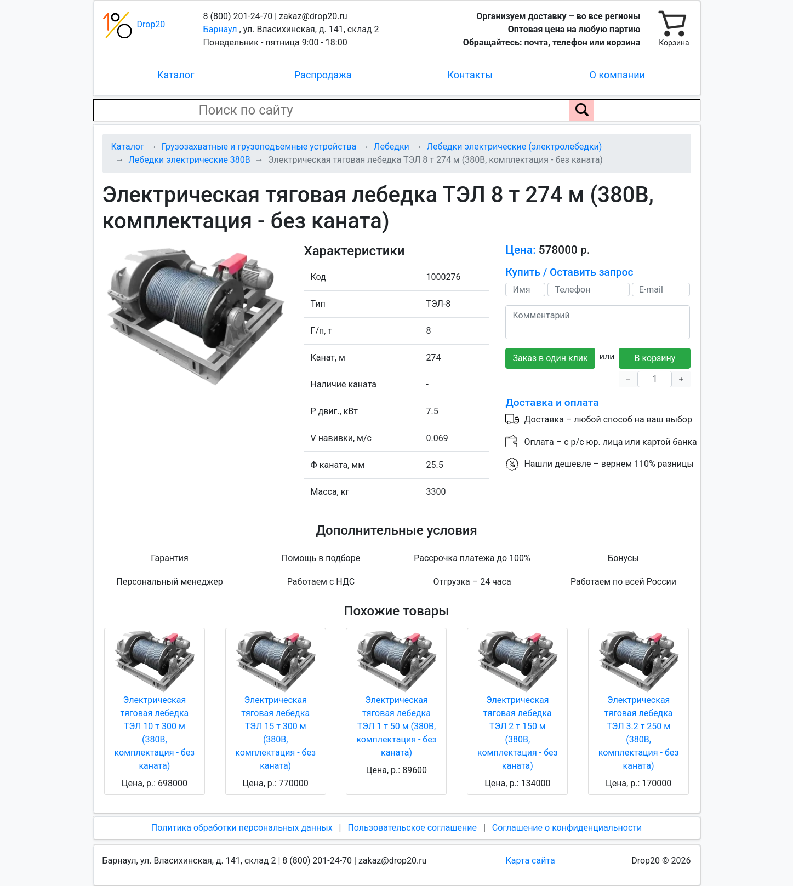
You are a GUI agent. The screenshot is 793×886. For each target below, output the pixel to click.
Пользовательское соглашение (412, 827)
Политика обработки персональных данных (242, 827)
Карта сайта (530, 860)
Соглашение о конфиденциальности (567, 827)
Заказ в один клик (549, 358)
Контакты (470, 75)
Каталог (176, 75)
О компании (617, 75)
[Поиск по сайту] (581, 110)
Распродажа (323, 75)
